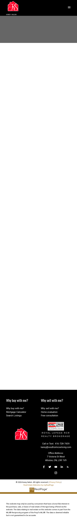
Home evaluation (49, 412)
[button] (44, 467)
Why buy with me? (15, 408)
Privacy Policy (55, 482)
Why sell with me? (50, 408)
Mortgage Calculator (16, 412)
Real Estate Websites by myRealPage (38, 485)
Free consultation (49, 415)
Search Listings (14, 415)
